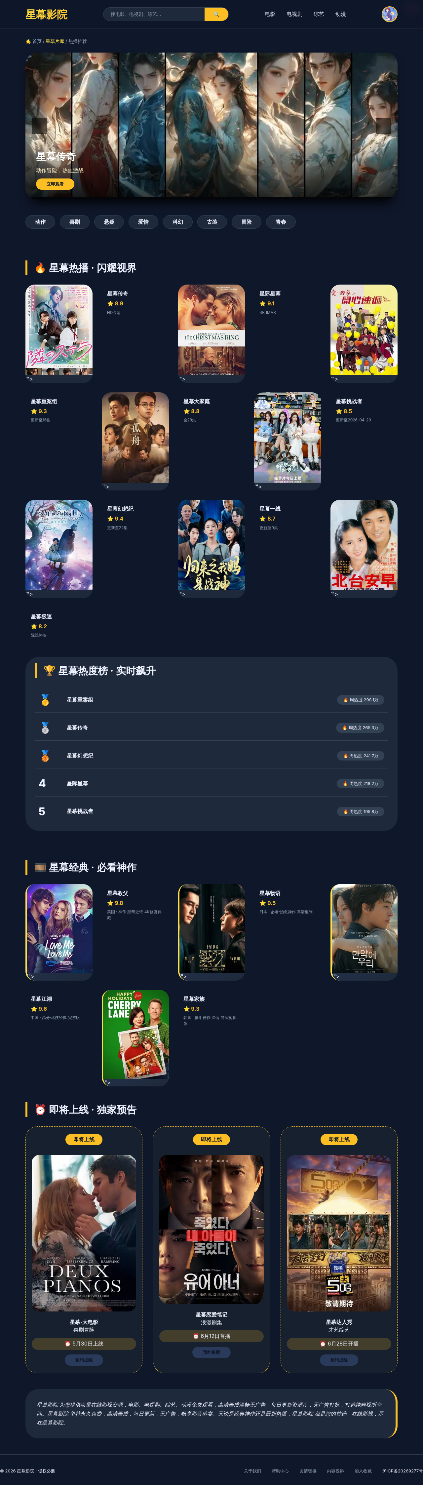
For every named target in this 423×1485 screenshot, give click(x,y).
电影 (270, 14)
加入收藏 (363, 1470)
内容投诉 (335, 1470)
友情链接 (308, 1470)
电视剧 (294, 14)
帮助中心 (280, 1470)
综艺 (319, 14)
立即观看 (55, 183)
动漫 (340, 14)
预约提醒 (84, 1359)
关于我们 (252, 1470)
